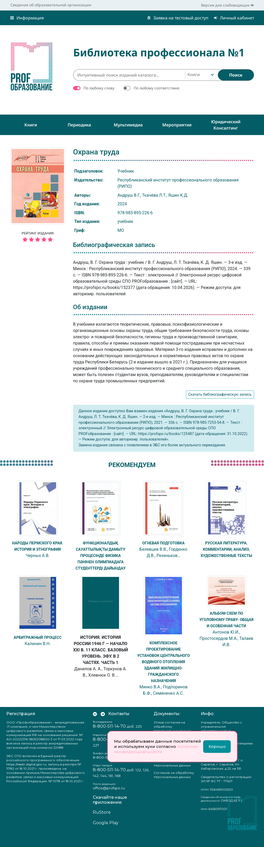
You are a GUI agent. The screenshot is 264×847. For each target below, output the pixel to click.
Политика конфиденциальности (172, 764)
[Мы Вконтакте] (95, 726)
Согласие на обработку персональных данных (174, 787)
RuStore (102, 824)
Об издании (90, 307)
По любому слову (99, 87)
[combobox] (200, 75)
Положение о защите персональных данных (172, 776)
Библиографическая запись (114, 245)
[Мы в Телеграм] (103, 726)
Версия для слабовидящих (227, 5)
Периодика (79, 125)
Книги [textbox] (193, 74)
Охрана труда (96, 152)
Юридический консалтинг (225, 125)
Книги (30, 125)
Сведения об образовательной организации (50, 4)
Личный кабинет (234, 18)
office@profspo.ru (109, 800)
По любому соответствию (156, 87)
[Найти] (236, 75)
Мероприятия (177, 125)
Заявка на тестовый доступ (177, 18)
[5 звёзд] (37, 240)
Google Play (105, 835)
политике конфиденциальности (156, 749)
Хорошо (217, 746)
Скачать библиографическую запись (220, 394)
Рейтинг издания (37, 237)
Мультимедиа (128, 125)
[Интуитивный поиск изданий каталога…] (129, 75)
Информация (27, 18)
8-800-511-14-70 (107, 770)
